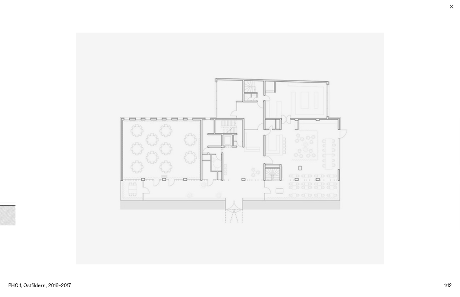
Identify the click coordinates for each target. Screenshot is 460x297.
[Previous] (115, 148)
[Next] (345, 148)
